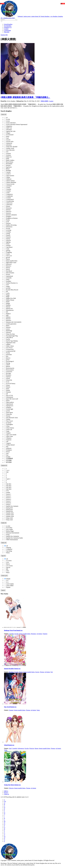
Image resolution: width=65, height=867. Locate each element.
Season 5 (8, 501)
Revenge (8, 373)
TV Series (9, 560)
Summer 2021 (10, 513)
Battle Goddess (10, 160)
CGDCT (8, 174)
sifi (7, 393)
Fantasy (8, 238)
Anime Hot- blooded (11, 146)
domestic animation (11, 215)
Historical (8, 264)
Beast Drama (9, 162)
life (7, 291)
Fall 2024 (8, 489)
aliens (7, 136)
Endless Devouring (11, 225)
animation (9, 145)
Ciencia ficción (10, 184)
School (8, 378)
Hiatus (8, 552)
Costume (8, 197)
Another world (10, 148)
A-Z (7, 580)
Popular (8, 587)
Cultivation (9, 204)
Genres (8, 254)
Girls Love (9, 255)
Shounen (8, 392)
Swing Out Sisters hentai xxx (12, 785)
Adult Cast (9, 128)
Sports (8, 400)
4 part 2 (8, 479)
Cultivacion (9, 203)
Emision (8, 223)
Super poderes (10, 402)
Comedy (8, 191)
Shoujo (8, 390)
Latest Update (10, 584)
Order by (4, 575)
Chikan (8, 177)
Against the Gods (10, 131)
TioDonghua (9, 424)
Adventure (9, 129)
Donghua (8, 216)
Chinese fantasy (10, 180)
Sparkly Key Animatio (12, 506)
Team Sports (9, 412)
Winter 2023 (9, 518)
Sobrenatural (9, 397)
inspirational (9, 276)
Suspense (8, 407)
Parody (8, 353)
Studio (3, 522)
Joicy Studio (9, 529)
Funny (8, 243)
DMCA (6, 791)
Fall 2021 (8, 484)
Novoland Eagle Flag (12, 336)
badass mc (9, 157)
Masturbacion (10, 310)
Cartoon (8, 172)
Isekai (7, 279)
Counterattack (10, 199)
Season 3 (8, 497)
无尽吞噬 (9, 460)
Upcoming (9, 551)
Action (8, 121)
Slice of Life (9, 395)
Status (3, 542)
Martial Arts (9, 308)
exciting (8, 232)
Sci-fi (7, 382)
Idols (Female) (10, 272)
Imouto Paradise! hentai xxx (12, 668)
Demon (8, 206)
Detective (8, 211)
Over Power (9, 347)
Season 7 (8, 504)
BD (7, 569)
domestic (8, 213)
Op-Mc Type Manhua (12, 341)
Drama (8, 220)
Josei (7, 284)
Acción (8, 119)
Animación (9, 143)
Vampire (8, 433)
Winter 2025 (9, 520)
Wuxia (8, 451)
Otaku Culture (10, 346)
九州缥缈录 (9, 458)
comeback (9, 186)
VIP (7, 441)
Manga (8, 303)
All (7, 546)
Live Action (9, 565)
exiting (8, 233)
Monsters (8, 320)
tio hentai (8, 422)
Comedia (8, 189)
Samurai (8, 376)
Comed (8, 187)
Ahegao (8, 133)
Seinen (8, 385)
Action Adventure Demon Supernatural (16, 124)
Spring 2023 (9, 509)
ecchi (7, 221)
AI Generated (9, 134)
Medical (8, 313)
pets (7, 356)
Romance (8, 375)
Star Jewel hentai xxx (10, 707)
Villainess (8, 438)
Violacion (8, 439)
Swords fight (9, 409)
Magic (8, 296)
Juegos (8, 286)
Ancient (8, 140)
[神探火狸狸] (44, 101)
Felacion (8, 240)
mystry (8, 329)
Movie (8, 564)
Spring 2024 (9, 511)
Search (3, 590)
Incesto (8, 274)
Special (8, 567)
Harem (8, 259)
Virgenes (8, 443)
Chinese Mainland (11, 182)
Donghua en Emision (12, 218)
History (8, 267)
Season (4, 465)
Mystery (8, 327)
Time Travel (9, 421)
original (8, 344)
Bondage (8, 170)
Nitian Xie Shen (10, 334)
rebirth (8, 364)
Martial (8, 307)
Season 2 (8, 496)
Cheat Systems (10, 175)
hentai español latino (11, 261)
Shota (7, 388)
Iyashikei (8, 281)
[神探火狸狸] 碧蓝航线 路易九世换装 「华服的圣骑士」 (25, 97)
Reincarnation (10, 370)
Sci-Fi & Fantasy (10, 383)
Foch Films (9, 527)
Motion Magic (10, 531)
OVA (7, 491)
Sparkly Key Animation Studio (14, 538)
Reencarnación (10, 368)
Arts (7, 151)
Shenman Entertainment (12, 533)
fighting (8, 242)
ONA (7, 571)
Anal (7, 138)
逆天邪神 (9, 462)
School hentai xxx (9, 745)
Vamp (7, 431)
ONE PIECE (9, 337)
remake (8, 492)
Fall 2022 (8, 485)
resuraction (9, 371)
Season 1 (8, 494)
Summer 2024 (10, 516)
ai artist (8, 526)
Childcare (8, 179)
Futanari (8, 245)
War (7, 446)
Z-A (7, 582)
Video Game (9, 436)
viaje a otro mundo (11, 434)
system (8, 411)
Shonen (8, 387)
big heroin (9, 167)
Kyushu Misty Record (12, 290)
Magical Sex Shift (11, 298)
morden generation (11, 324)
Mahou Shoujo (10, 300)
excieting (8, 230)
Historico (8, 266)
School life (9, 380)
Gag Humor (9, 247)
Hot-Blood (9, 271)
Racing (8, 363)
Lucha (7, 293)
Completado (9, 196)
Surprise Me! (4, 35)
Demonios (9, 208)
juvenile (8, 288)
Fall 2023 (8, 487)
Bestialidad (9, 163)
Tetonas (8, 416)
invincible (9, 278)
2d (6, 117)
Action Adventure (11, 122)
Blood (7, 168)
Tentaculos (9, 414)
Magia (8, 295)
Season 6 (8, 502)
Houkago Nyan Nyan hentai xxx (13, 630)
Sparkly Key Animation (12, 536)
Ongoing (8, 547)
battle (7, 158)
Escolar (8, 228)
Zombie (8, 457)
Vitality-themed (10, 445)
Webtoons (9, 448)
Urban (7, 426)
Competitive (9, 194)
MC (7, 312)
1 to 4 (7, 470)
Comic (8, 192)
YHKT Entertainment (12, 539)
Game (7, 249)
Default (8, 578)
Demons (8, 209)
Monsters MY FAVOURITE (13, 322)
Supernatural (9, 404)
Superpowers (9, 405)
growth (8, 257)
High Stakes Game (11, 262)
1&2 (7, 472)
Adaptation (9, 126)
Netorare (8, 332)
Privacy (6, 792)
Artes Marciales (10, 150)
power (7, 359)
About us (6, 794)
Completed (9, 549)
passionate (9, 354)
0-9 (5, 801)
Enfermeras (9, 226)
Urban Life (9, 429)
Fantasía (8, 237)
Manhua (8, 305)
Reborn (8, 366)
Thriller (8, 419)
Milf (7, 315)
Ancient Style (9, 141)
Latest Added (9, 585)
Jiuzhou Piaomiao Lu (12, 283)
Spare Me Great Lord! (12, 399)
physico (8, 358)
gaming (8, 250)
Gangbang (9, 252)
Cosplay (51, 101)
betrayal (8, 165)
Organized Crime (10, 342)
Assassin (8, 153)
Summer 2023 (10, 514)
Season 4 (8, 499)
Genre (3, 114)
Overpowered (9, 349)
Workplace (9, 450)
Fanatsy (8, 235)
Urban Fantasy (10, 428)
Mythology (9, 330)
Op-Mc (8, 339)
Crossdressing (10, 201)
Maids (7, 301)
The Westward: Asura (12, 417)
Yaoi (7, 453)
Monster (8, 318)
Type (3, 555)
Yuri (7, 455)
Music (7, 325)
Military (8, 317)
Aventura (8, 155)
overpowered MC (11, 351)
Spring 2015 (9, 508)
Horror (8, 269)
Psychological (10, 361)
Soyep (7, 534)
